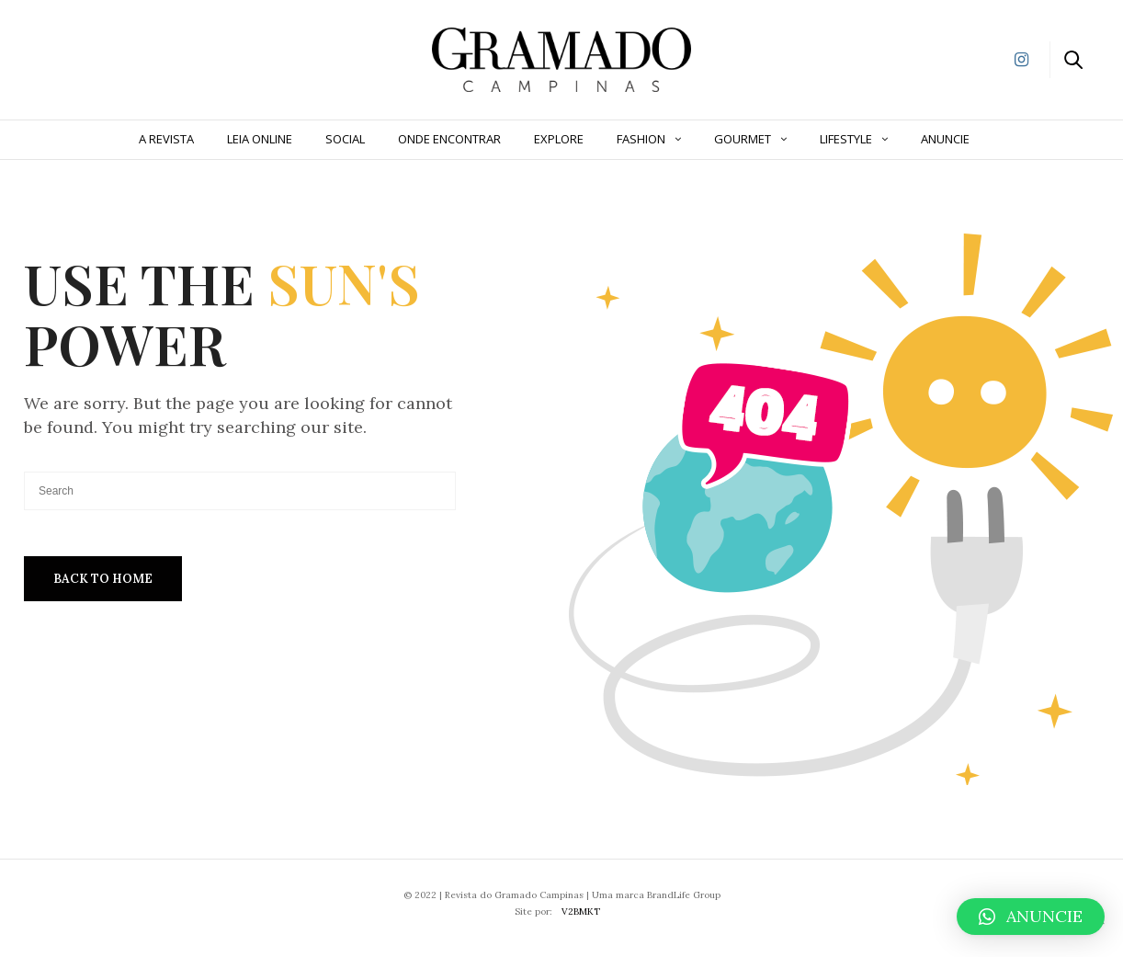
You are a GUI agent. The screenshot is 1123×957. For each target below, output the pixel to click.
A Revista (166, 139)
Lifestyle (846, 139)
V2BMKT (581, 911)
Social (345, 139)
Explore (559, 139)
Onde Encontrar (449, 139)
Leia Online (259, 139)
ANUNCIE (945, 139)
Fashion (641, 139)
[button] (1031, 916)
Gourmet (742, 139)
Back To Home (103, 579)
